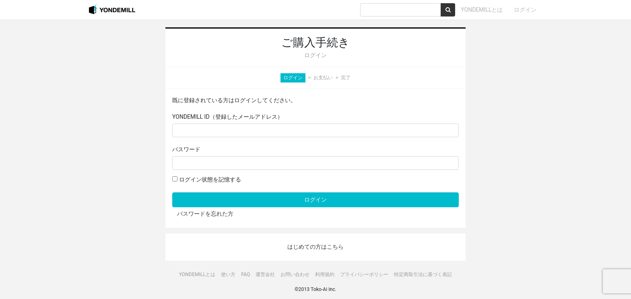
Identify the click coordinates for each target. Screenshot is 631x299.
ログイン (525, 9)
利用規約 (324, 274)
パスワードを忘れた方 (205, 213)
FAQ (245, 274)
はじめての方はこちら (315, 246)
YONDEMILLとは (482, 9)
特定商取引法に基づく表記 (423, 274)
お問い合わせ (294, 274)
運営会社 (265, 274)
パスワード (186, 149)
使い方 (228, 274)
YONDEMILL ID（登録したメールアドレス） (227, 116)
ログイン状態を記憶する (206, 179)
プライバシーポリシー (364, 274)
